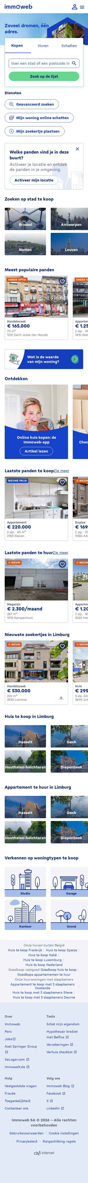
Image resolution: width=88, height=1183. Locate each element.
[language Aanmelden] (74, 7)
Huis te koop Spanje (61, 950)
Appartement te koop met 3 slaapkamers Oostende (43, 986)
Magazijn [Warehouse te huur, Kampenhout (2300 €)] (13, 604)
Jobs (8, 1039)
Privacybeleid (26, 1141)
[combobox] (44, 63)
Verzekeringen (58, 1044)
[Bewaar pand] (62, 281)
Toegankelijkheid (18, 1101)
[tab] (18, 45)
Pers (8, 1031)
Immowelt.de (15, 1067)
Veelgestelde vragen (21, 1086)
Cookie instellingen (63, 1133)
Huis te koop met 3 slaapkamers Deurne (44, 997)
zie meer (61, 470)
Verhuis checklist (59, 1052)
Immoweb (12, 1024)
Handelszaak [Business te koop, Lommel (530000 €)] (16, 686)
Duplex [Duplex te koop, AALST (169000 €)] (80, 522)
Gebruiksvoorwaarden (26, 1133)
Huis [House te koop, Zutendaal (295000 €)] (78, 686)
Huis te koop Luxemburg (42, 960)
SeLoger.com (15, 1059)
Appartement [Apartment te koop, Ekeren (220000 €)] (17, 522)
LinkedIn (53, 1108)
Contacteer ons (16, 1108)
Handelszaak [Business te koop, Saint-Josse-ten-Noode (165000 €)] (16, 321)
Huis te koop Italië (42, 955)
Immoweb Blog (58, 1086)
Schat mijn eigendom (63, 1024)
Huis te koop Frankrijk (25, 950)
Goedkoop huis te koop (59, 970)
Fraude (10, 1093)
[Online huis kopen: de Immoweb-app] (36, 422)
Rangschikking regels (59, 1141)
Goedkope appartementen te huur (44, 974)
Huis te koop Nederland (44, 965)
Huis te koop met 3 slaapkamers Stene (42, 992)
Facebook (54, 1093)
